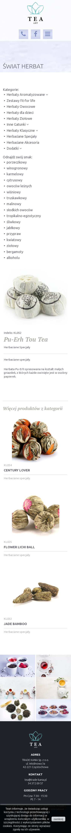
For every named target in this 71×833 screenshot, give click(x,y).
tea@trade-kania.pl (36, 779)
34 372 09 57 (35, 783)
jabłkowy (13, 228)
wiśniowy (14, 192)
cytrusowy (14, 180)
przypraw (14, 234)
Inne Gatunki (16, 124)
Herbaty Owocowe (21, 106)
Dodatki (13, 148)
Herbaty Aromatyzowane (26, 94)
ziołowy (13, 246)
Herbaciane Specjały (22, 136)
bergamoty (15, 252)
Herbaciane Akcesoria (23, 142)
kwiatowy (14, 240)
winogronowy (17, 168)
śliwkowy (13, 222)
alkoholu (13, 257)
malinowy (14, 204)
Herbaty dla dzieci (20, 112)
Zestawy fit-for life (21, 100)
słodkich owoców (20, 210)
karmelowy (15, 174)
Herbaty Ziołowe (19, 118)
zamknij (58, 819)
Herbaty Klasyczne (21, 130)
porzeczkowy (17, 162)
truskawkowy (17, 198)
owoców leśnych (19, 186)
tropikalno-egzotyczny (24, 216)
